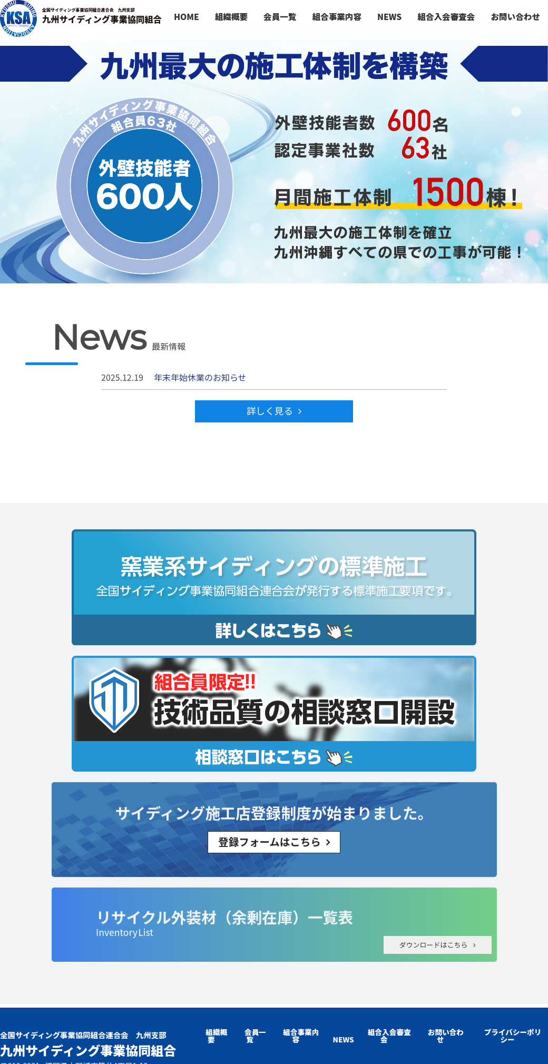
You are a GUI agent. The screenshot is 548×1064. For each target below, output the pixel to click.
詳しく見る (270, 410)
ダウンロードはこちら (433, 934)
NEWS (389, 16)
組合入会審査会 (446, 16)
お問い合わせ (515, 16)
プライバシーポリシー (512, 1036)
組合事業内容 (336, 16)
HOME (186, 16)
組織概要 (231, 16)
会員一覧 (279, 16)
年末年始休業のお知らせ (200, 377)
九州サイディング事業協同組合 (101, 16)
